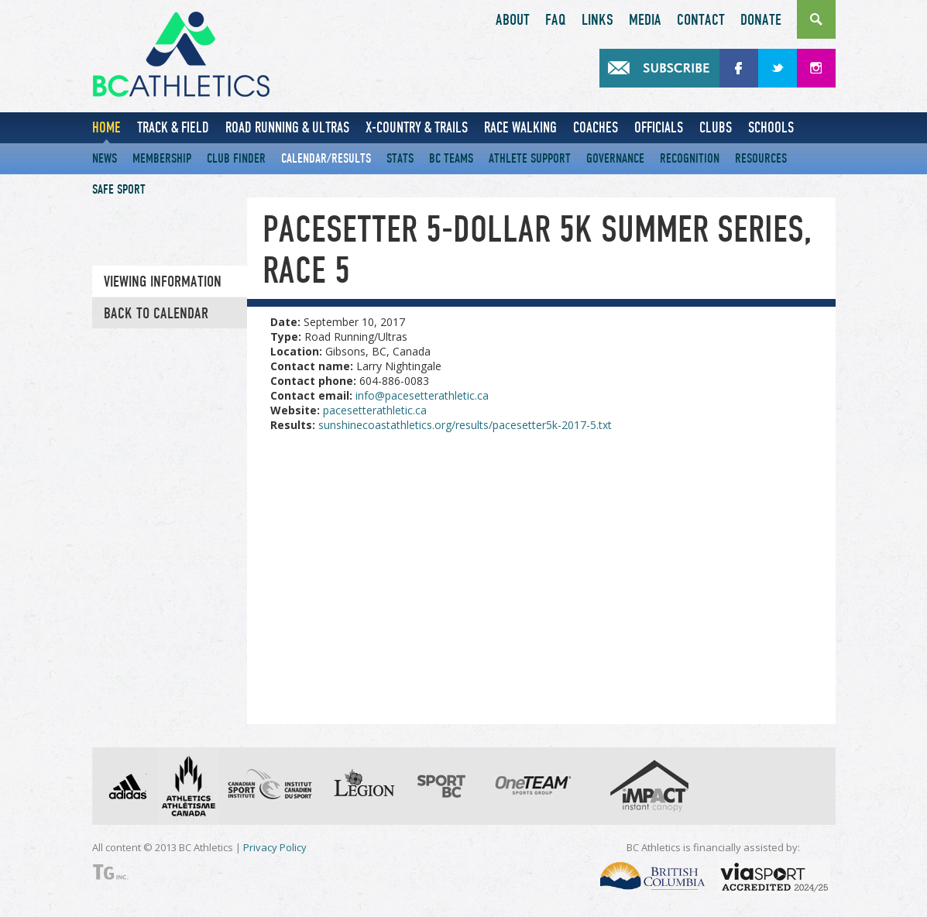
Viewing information (162, 281)
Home (106, 127)
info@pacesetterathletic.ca (422, 395)
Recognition (689, 158)
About (513, 20)
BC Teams (451, 158)
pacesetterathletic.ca (375, 410)
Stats (400, 158)
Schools (771, 127)
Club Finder (236, 158)
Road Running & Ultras (287, 127)
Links (597, 20)
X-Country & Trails (417, 127)
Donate (760, 20)
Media (645, 20)
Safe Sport (119, 189)
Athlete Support (530, 158)
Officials (658, 127)
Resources (761, 158)
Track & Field (173, 127)
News (104, 158)
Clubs (715, 127)
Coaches (595, 127)
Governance (615, 158)
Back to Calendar (156, 313)
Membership (161, 158)
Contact (701, 20)
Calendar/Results (326, 158)
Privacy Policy (275, 847)
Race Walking (520, 127)
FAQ (555, 20)
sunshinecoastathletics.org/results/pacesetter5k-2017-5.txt (465, 424)
